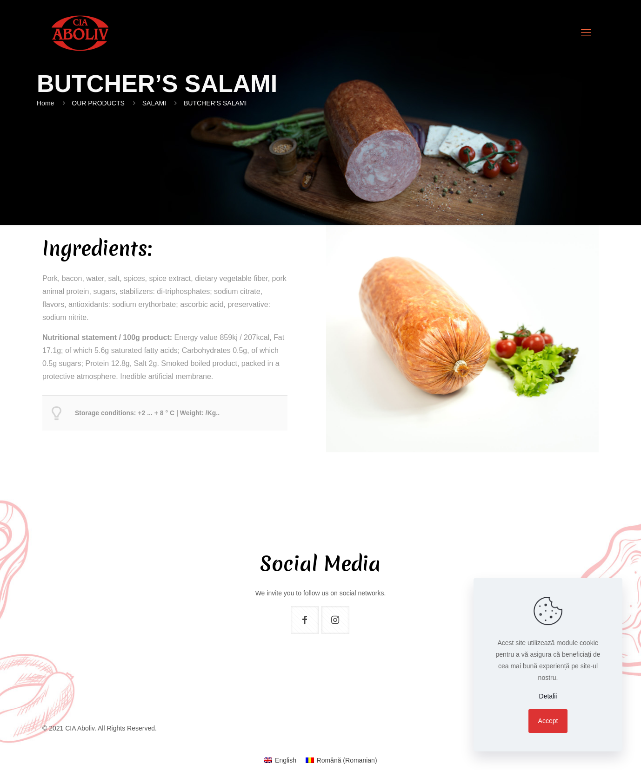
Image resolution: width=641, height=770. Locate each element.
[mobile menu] (586, 33)
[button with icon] (305, 620)
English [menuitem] (285, 760)
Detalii (548, 696)
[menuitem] (280, 760)
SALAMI (154, 103)
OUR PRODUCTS (98, 103)
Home (45, 103)
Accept (548, 720)
